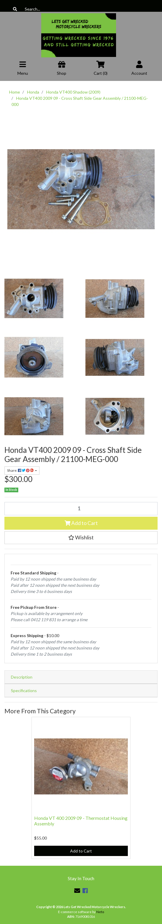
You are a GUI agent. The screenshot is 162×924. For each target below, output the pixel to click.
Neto (100, 912)
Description (21, 676)
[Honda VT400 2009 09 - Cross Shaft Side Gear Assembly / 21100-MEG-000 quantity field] (81, 508)
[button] (81, 537)
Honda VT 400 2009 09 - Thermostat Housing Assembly (81, 820)
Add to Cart (81, 523)
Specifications (24, 690)
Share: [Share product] (20, 470)
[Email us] (77, 890)
